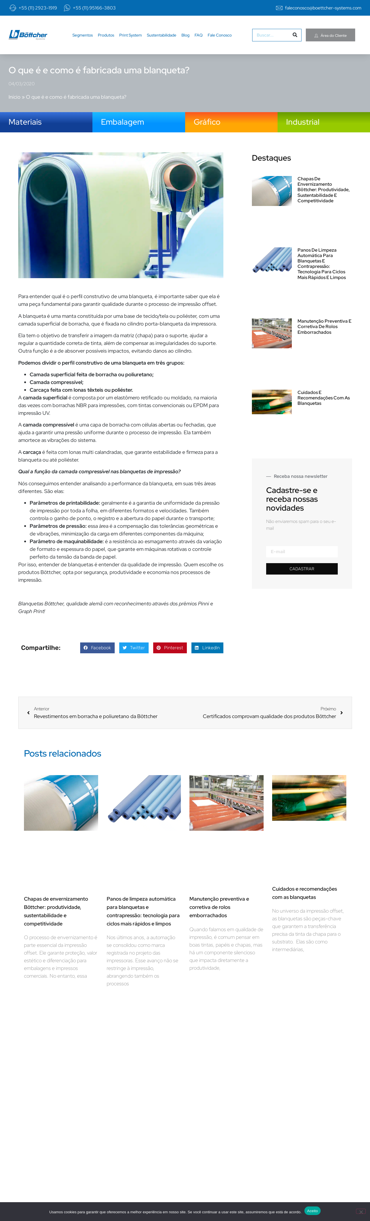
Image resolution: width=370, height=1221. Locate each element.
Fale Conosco (220, 38)
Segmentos (82, 38)
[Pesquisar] (295, 39)
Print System (130, 38)
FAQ (199, 38)
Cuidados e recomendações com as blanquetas (324, 397)
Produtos (106, 38)
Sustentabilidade (161, 38)
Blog (185, 38)
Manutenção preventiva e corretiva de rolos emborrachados (324, 326)
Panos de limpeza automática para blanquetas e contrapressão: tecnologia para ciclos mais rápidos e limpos (322, 263)
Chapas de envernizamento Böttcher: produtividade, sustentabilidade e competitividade (324, 190)
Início (15, 91)
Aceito (312, 1211)
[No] (361, 1211)
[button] (97, 647)
